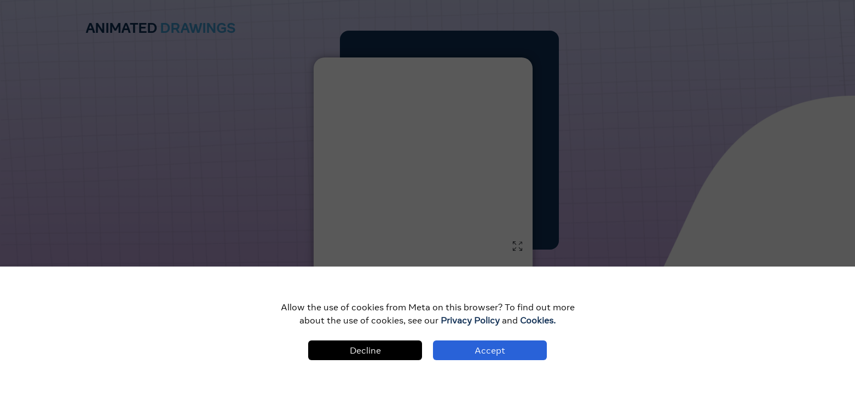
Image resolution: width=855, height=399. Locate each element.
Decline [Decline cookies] (365, 350)
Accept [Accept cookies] (490, 350)
